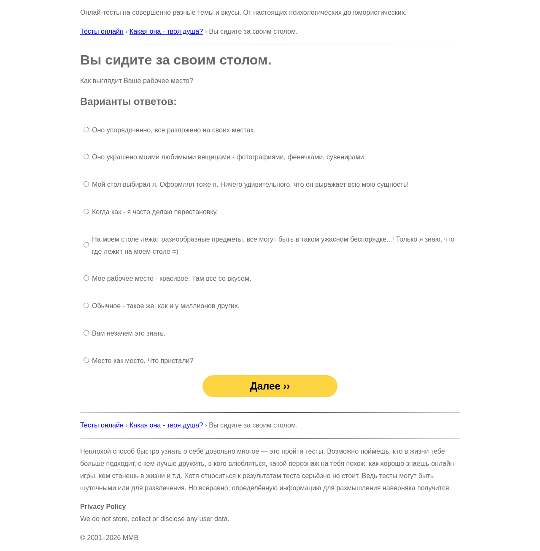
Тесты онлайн (102, 31)
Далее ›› (270, 386)
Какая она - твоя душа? (166, 31)
